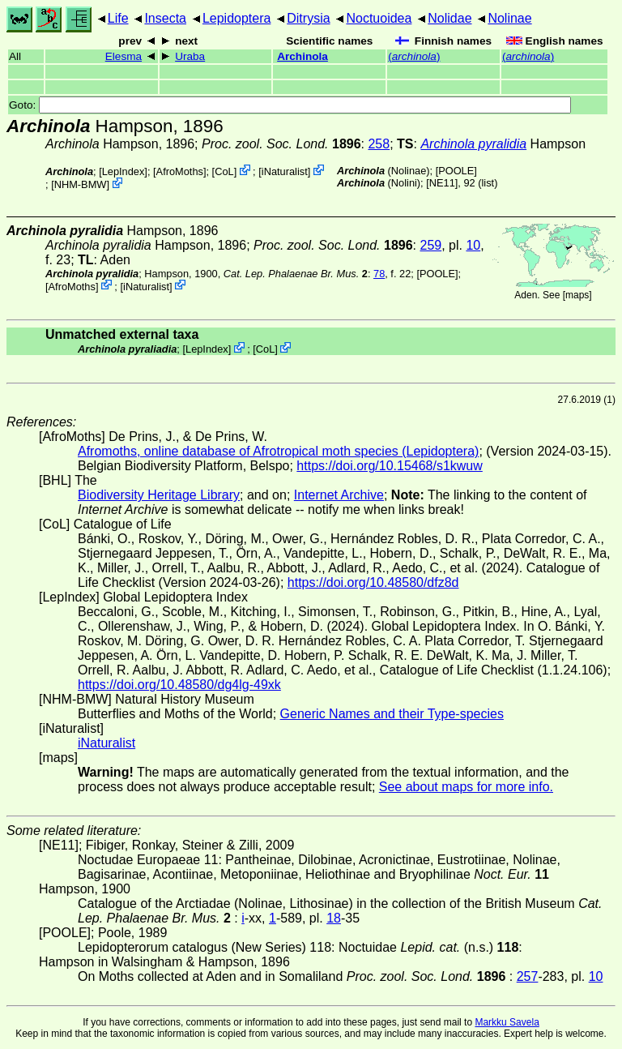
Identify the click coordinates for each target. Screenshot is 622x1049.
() (414, 56)
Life (118, 18)
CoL (224, 171)
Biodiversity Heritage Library (159, 495)
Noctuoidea (378, 18)
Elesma (123, 56)
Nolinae (509, 18)
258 (379, 144)
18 (333, 918)
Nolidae (449, 18)
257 (528, 976)
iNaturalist (285, 171)
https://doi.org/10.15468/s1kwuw (389, 466)
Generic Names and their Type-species (392, 714)
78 (379, 274)
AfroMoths (179, 171)
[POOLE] (456, 171)
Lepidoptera (236, 18)
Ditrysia (308, 18)
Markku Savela (507, 1022)
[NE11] (442, 183)
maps (577, 295)
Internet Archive (339, 495)
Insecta (165, 18)
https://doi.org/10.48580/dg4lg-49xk (179, 684)
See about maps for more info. (466, 787)
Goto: (290, 105)
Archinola (302, 56)
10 (473, 245)
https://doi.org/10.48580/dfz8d (373, 582)
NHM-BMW (80, 184)
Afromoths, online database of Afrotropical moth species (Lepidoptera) (278, 451)
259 (431, 245)
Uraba (190, 56)
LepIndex (123, 171)
